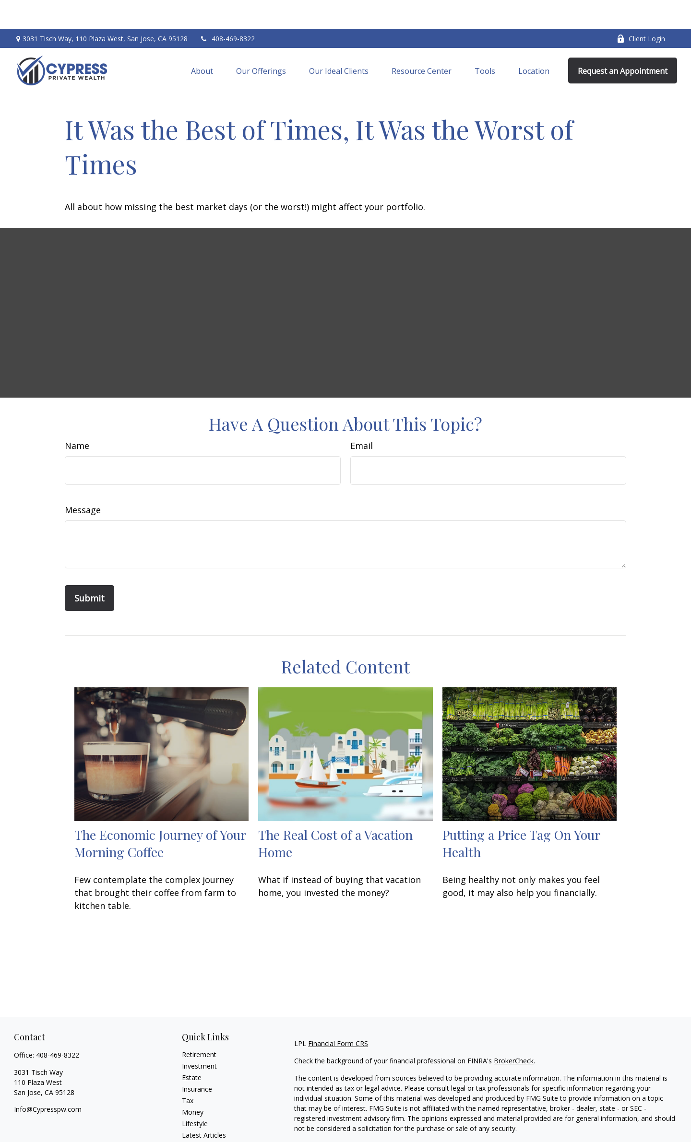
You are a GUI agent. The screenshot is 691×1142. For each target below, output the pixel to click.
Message (83, 481)
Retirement (199, 1025)
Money (192, 1083)
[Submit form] (89, 569)
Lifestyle (195, 1094)
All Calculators (204, 1129)
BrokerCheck (514, 1031)
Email (361, 417)
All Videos (197, 1117)
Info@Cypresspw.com (48, 1080)
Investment (199, 1037)
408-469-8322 (227, 9)
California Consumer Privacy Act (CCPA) (610, 1116)
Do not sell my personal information (575, 1126)
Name (77, 417)
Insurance (197, 1060)
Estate (192, 1048)
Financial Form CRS (338, 1014)
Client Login (641, 9)
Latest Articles (204, 1106)
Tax (187, 1071)
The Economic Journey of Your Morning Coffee (160, 814)
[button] (202, 42)
